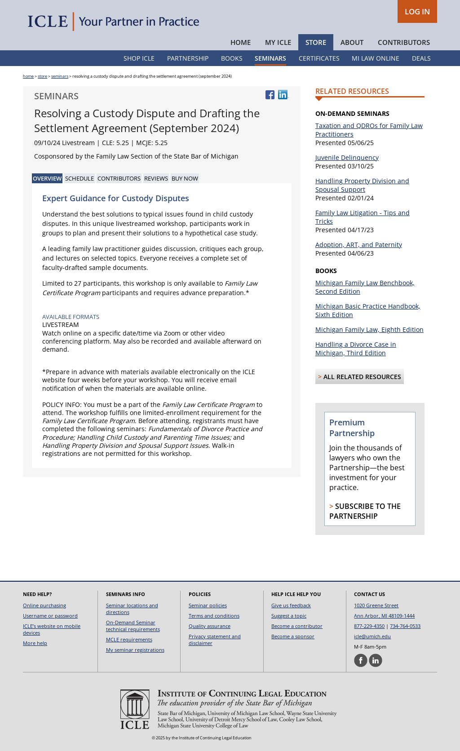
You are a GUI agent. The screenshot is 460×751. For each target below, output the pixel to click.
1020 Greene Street (376, 605)
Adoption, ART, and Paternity (358, 244)
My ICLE (278, 42)
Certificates (319, 58)
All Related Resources (362, 376)
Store (315, 42)
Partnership (187, 58)
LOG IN (417, 11)
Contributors (404, 42)
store (42, 76)
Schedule (79, 178)
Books (232, 58)
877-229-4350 (369, 626)
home (28, 76)
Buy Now (185, 178)
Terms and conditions (214, 615)
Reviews (156, 178)
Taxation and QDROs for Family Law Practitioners (369, 129)
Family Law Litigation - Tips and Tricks (362, 216)
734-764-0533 (405, 626)
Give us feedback (291, 605)
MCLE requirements (129, 639)
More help (35, 643)
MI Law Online (375, 58)
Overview (47, 178)
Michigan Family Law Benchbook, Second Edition (365, 287)
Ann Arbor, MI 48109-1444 (384, 615)
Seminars (270, 58)
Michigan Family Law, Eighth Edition (369, 329)
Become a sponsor (292, 636)
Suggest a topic (288, 615)
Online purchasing (44, 605)
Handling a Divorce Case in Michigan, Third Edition (355, 348)
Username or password (50, 615)
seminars (59, 76)
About (352, 42)
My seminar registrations (135, 649)
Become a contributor (297, 626)
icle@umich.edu (372, 636)
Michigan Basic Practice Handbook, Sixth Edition (367, 310)
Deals (421, 58)
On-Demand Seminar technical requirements (133, 625)
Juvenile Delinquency (347, 157)
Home (240, 42)
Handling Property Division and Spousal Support (362, 185)
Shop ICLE (139, 58)
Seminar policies (208, 605)
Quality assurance (209, 626)
